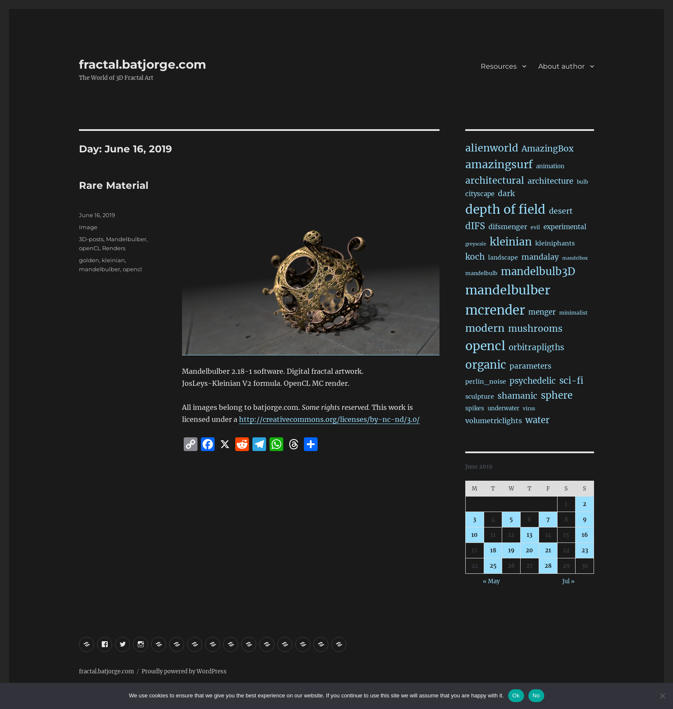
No (536, 695)
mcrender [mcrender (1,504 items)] (495, 310)
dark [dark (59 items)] (506, 193)
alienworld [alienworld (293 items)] (491, 148)
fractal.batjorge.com (142, 64)
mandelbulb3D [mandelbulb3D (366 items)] (538, 271)
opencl (132, 269)
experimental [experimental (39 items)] (564, 227)
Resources (499, 66)
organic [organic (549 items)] (485, 365)
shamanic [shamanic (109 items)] (517, 396)
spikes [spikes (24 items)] (474, 408)
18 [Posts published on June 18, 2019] (493, 550)
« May (491, 581)
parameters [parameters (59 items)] (530, 366)
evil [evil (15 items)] (535, 227)
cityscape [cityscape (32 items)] (479, 194)
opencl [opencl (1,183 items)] (485, 346)
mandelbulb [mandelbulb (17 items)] (481, 273)
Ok (516, 695)
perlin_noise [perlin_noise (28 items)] (485, 381)
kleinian (113, 260)
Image (88, 227)
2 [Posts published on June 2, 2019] (584, 504)
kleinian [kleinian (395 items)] (511, 241)
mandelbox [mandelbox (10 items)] (575, 258)
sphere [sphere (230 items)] (557, 395)
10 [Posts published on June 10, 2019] (474, 535)
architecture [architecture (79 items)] (550, 181)
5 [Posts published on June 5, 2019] (511, 519)
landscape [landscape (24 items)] (503, 257)
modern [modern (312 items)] (485, 328)
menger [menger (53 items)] (542, 312)
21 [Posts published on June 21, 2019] (548, 550)
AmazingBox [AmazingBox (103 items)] (547, 148)
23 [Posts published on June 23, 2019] (585, 550)
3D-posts (91, 239)
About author (561, 66)
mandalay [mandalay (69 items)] (540, 257)
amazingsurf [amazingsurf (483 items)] (499, 164)
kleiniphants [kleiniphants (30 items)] (555, 243)
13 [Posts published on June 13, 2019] (529, 535)
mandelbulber (99, 269)
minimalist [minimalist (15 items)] (573, 312)
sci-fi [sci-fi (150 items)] (571, 380)
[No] (662, 695)
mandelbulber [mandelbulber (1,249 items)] (507, 290)
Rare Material (114, 185)
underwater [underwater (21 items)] (503, 408)
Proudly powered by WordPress (184, 671)
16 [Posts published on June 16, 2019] (585, 535)
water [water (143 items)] (537, 420)
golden (89, 260)
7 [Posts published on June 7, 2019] (548, 519)
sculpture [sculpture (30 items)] (479, 396)
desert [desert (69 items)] (561, 211)
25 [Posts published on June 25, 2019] (493, 566)
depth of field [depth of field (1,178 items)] (505, 209)
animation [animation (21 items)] (550, 166)
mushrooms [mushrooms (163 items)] (535, 328)
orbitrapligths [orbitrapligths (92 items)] (536, 347)
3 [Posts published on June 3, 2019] (474, 519)
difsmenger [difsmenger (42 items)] (507, 226)
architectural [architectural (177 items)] (494, 180)
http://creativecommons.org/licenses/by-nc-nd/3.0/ (329, 419)
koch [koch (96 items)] (475, 256)
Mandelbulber (126, 239)
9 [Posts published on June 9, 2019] (585, 519)
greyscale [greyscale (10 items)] (475, 244)
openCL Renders (102, 248)
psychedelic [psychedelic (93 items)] (532, 381)
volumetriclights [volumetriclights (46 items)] (493, 420)
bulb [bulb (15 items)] (582, 182)
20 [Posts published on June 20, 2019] (529, 550)
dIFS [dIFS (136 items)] (475, 226)
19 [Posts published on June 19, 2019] (511, 550)
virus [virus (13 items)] (529, 409)
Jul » (568, 581)
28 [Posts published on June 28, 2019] (548, 566)
